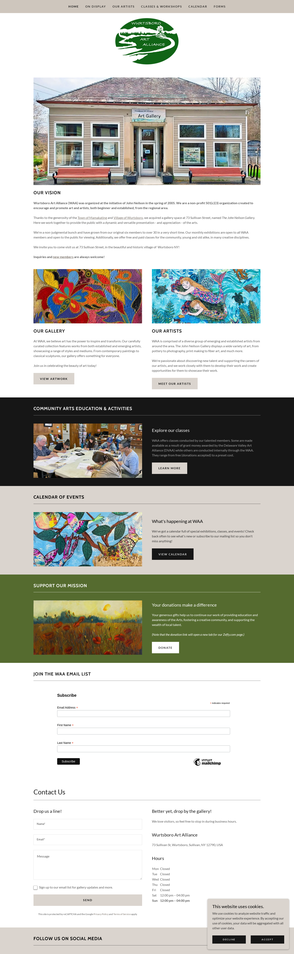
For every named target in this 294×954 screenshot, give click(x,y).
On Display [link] (95, 6)
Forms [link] (220, 6)
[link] (147, 41)
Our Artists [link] (123, 6)
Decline (229, 939)
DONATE (165, 647)
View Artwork (54, 378)
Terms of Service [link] (122, 914)
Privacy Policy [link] (101, 914)
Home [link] (73, 6)
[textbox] (87, 824)
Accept (267, 939)
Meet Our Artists (174, 383)
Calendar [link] (197, 6)
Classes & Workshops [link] (161, 6)
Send (87, 900)
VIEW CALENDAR (172, 554)
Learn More (169, 468)
